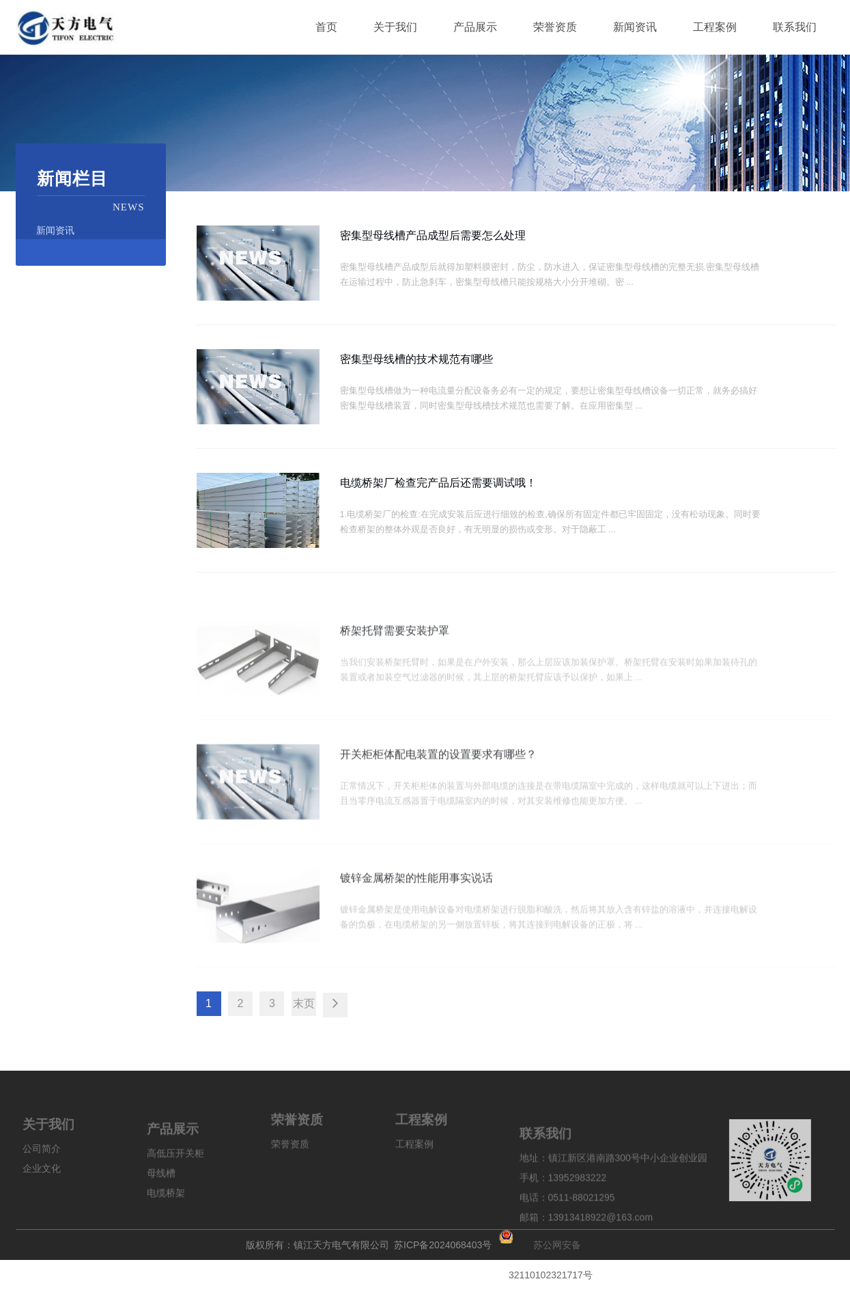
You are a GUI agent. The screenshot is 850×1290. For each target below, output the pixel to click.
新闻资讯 (55, 230)
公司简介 (42, 1178)
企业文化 (42, 1198)
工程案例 (414, 1165)
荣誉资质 (290, 1165)
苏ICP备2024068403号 (443, 1242)
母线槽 (161, 1212)
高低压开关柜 (175, 1192)
